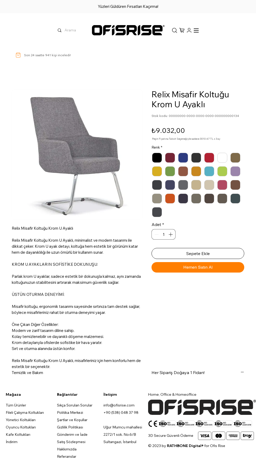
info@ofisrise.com (119, 405)
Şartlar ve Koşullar (72, 419)
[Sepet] (174, 30)
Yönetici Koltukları (21, 419)
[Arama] (88, 30)
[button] (182, 30)
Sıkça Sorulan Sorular (74, 405)
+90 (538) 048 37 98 (120, 412)
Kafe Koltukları (18, 434)
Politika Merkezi (70, 412)
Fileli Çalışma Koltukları (25, 412)
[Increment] (171, 234)
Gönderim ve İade (72, 434)
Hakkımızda (67, 449)
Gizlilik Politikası (70, 427)
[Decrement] (156, 234)
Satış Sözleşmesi (71, 441)
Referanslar (66, 456)
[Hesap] (188, 30)
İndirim (12, 441)
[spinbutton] (163, 234)
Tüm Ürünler (16, 405)
